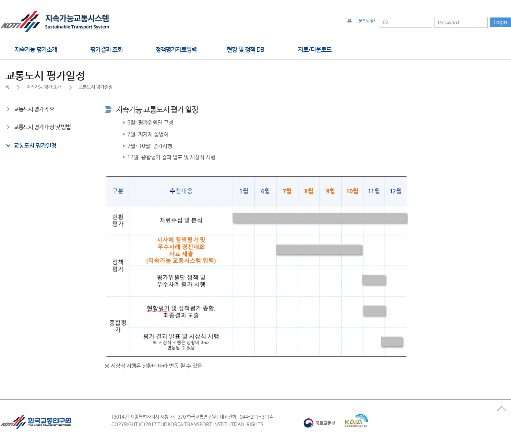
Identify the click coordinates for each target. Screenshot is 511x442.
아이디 (378, 16)
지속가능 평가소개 (35, 49)
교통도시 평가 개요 (34, 109)
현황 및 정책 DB (245, 49)
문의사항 (366, 21)
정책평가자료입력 (176, 49)
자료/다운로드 (314, 49)
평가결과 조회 (106, 49)
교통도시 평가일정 (35, 145)
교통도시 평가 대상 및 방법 (42, 127)
